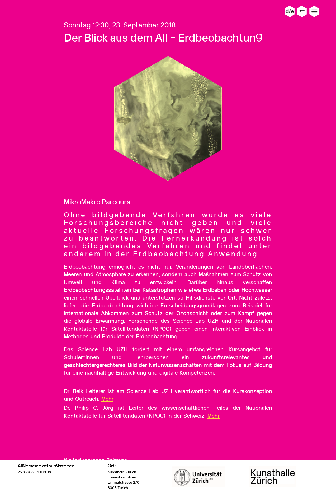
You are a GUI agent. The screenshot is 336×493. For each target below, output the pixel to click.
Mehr (107, 398)
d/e (290, 11)
